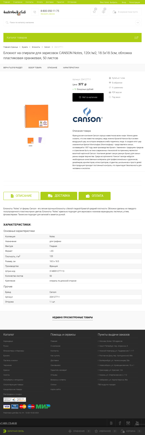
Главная (6, 2)
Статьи (53, 384)
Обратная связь (13, 431)
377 (80, 84)
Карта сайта (56, 389)
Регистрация (134, 2)
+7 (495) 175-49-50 (8, 423)
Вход (124, 2)
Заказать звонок (48, 14)
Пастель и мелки (10, 360)
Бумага (6, 355)
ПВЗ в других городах (107, 384)
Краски (6, 370)
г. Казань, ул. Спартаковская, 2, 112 (112, 375)
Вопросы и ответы (58, 379)
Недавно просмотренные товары (72, 317)
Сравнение (80, 431)
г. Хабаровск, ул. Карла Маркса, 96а (113, 379)
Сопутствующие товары (13, 384)
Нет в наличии (88, 97)
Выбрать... (114, 2)
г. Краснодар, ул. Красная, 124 (110, 370)
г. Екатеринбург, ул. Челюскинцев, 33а (113, 360)
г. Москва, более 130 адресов (110, 341)
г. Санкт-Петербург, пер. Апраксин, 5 (113, 346)
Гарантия (60, 2)
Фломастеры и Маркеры (13, 350)
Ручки (5, 346)
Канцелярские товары (12, 389)
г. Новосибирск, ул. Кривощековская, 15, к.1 (116, 365)
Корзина (131, 431)
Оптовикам (72, 2)
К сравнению (116, 87)
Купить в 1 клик (117, 77)
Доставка (49, 2)
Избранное (106, 431)
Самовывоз (55, 365)
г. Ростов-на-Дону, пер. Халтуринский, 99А (115, 355)
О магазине (17, 2)
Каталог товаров (72, 37)
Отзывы (54, 375)
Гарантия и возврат (59, 370)
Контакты (29, 2)
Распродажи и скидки (12, 394)
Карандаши (8, 341)
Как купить (55, 355)
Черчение (7, 365)
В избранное (115, 82)
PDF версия (115, 92)
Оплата (39, 2)
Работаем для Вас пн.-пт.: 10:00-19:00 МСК (21, 412)
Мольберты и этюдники (13, 379)
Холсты (6, 375)
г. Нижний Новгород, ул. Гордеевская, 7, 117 (116, 350)
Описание (21, 196)
